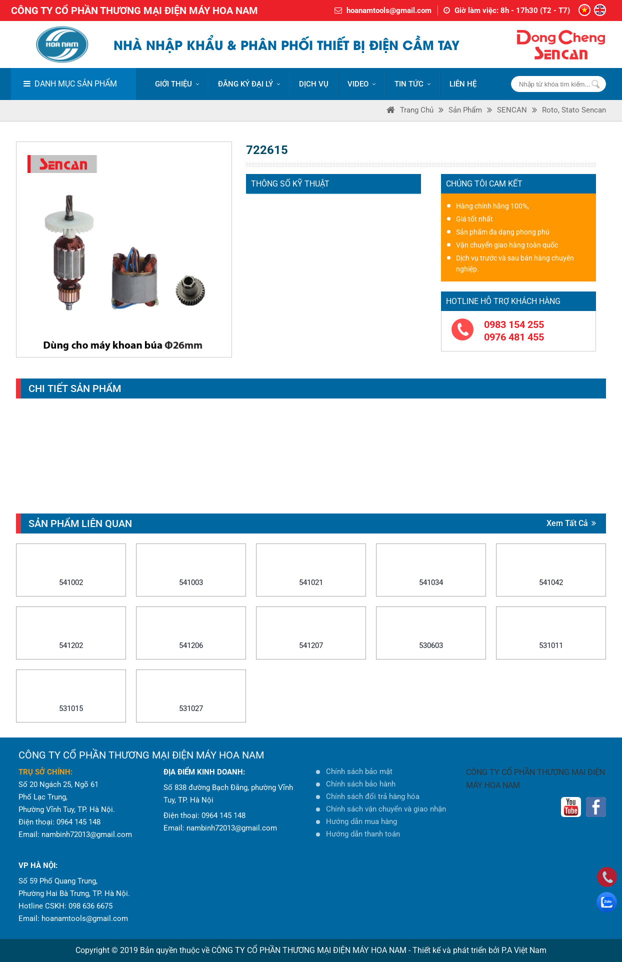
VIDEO (362, 84)
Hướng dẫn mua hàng (361, 821)
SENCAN (512, 110)
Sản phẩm (465, 110)
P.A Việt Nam (524, 950)
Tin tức (412, 84)
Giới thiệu (177, 84)
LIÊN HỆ (463, 84)
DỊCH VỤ (313, 84)
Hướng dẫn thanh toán (363, 834)
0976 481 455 (514, 337)
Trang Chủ (417, 110)
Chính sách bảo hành (361, 784)
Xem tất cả (571, 523)
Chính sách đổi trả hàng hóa (373, 796)
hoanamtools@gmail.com (389, 10)
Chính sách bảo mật (359, 771)
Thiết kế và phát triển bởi (456, 950)
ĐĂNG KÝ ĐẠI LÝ (249, 84)
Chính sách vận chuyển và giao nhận (386, 809)
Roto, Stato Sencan (574, 110)
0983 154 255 (514, 324)
